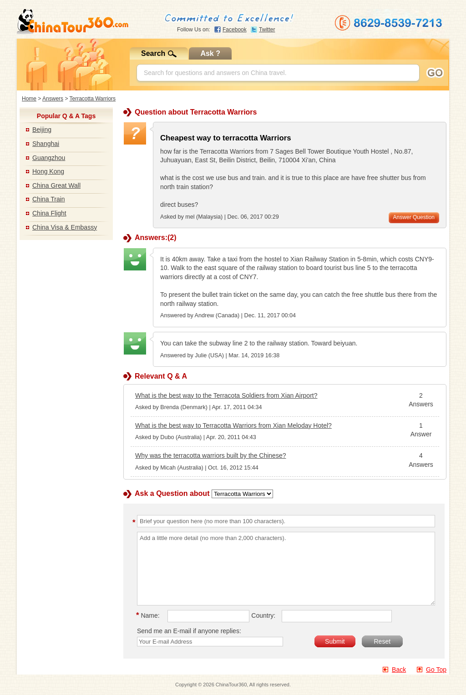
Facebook (235, 29)
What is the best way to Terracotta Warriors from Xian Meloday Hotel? (233, 425)
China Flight (49, 213)
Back (399, 669)
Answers (52, 98)
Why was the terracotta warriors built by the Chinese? (210, 455)
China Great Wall (56, 185)
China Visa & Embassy (64, 227)
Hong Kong (48, 171)
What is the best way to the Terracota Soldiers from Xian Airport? (226, 395)
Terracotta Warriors (93, 98)
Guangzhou (48, 157)
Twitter (267, 29)
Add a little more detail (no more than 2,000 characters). (286, 568)
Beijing (41, 129)
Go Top (436, 669)
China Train (48, 199)
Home (29, 98)
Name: (149, 615)
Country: (263, 615)
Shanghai (45, 143)
